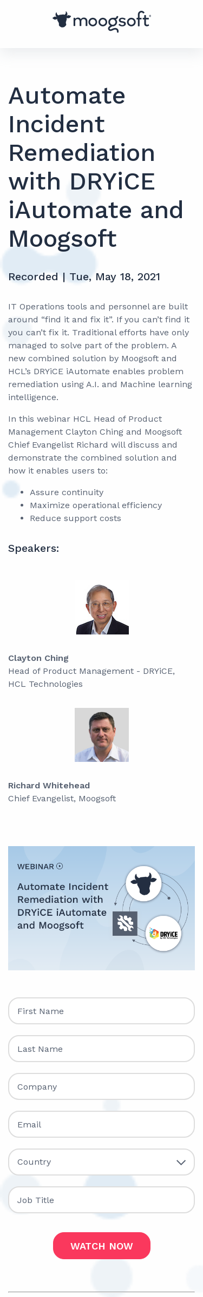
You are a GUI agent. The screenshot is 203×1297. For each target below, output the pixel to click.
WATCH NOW (101, 1246)
